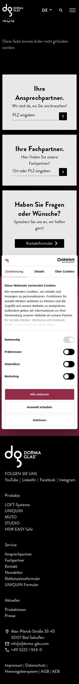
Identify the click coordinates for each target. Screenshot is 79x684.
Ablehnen (39, 420)
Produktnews (15, 610)
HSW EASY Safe (19, 529)
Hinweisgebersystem (21, 671)
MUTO (11, 517)
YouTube (11, 480)
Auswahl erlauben (39, 407)
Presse (10, 616)
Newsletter (14, 572)
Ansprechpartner (18, 554)
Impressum (13, 665)
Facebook (47, 480)
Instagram (67, 480)
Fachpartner (14, 560)
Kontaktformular (39, 243)
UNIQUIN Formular (21, 585)
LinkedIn (29, 480)
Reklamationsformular (22, 579)
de (45, 10)
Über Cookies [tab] (64, 271)
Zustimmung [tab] (14, 271)
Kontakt (11, 566)
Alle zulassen (39, 394)
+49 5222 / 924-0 (26, 650)
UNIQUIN (14, 511)
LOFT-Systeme (17, 505)
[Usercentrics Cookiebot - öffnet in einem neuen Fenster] (57, 260)
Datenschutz (35, 665)
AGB (45, 671)
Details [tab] (39, 271)
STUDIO (12, 523)
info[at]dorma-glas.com (30, 643)
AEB (56, 671)
